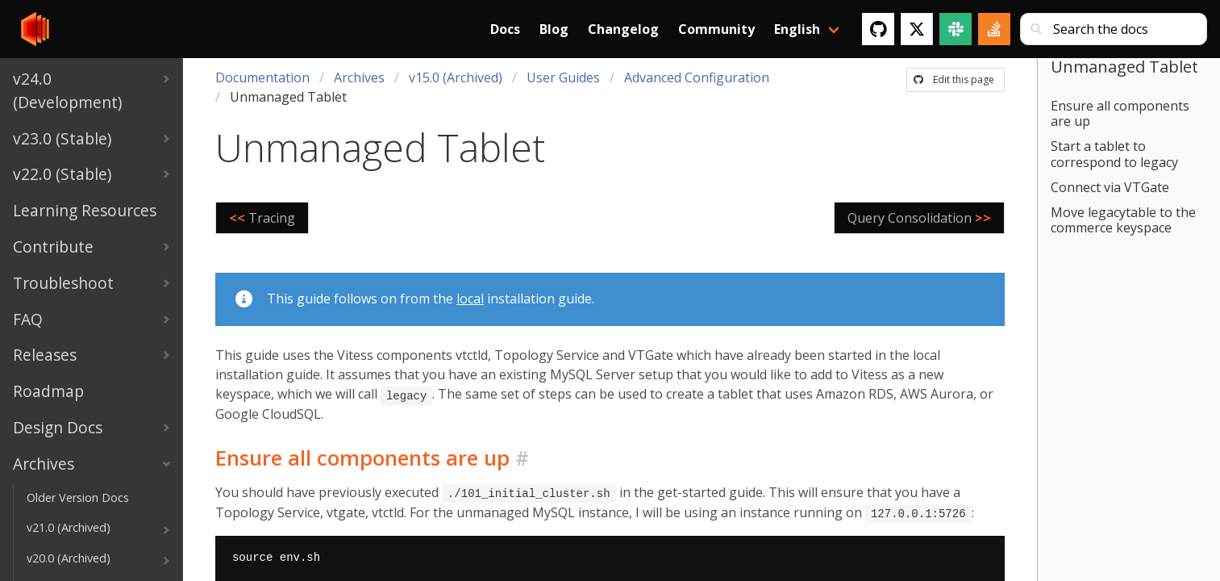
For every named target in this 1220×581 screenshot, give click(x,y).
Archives (359, 77)
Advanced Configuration (696, 77)
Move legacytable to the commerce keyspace (1123, 219)
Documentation (262, 77)
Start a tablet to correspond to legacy (1114, 153)
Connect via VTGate (1110, 187)
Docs (505, 29)
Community (716, 29)
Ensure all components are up (1120, 113)
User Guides (563, 77)
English (797, 29)
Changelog (623, 29)
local (470, 298)
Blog (553, 29)
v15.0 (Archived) (455, 77)
